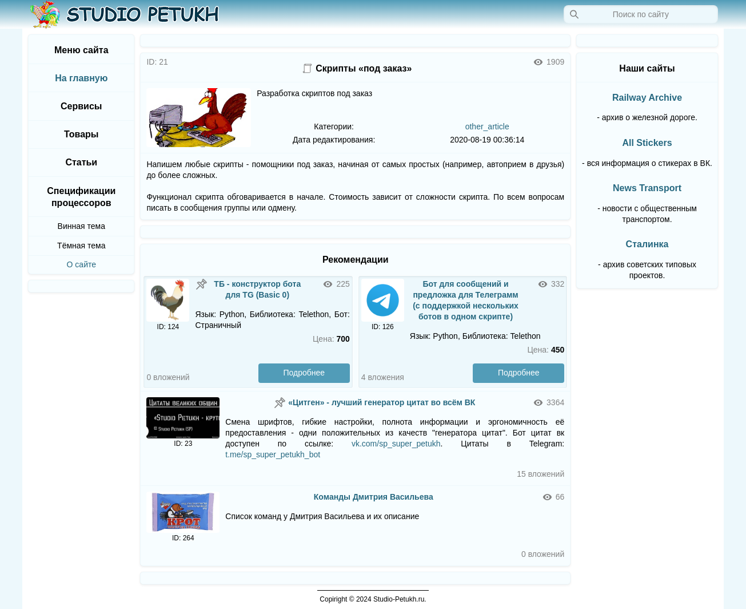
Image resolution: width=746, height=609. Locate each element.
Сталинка (647, 244)
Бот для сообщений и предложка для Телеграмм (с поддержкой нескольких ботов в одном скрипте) (465, 300)
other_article (487, 126)
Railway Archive (647, 97)
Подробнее (304, 372)
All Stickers (647, 143)
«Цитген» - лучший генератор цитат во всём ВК (381, 402)
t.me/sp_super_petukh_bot (272, 454)
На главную (81, 78)
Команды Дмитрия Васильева (373, 496)
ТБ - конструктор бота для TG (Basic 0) (257, 289)
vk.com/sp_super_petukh (396, 443)
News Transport (647, 188)
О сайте (81, 264)
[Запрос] (641, 14)
